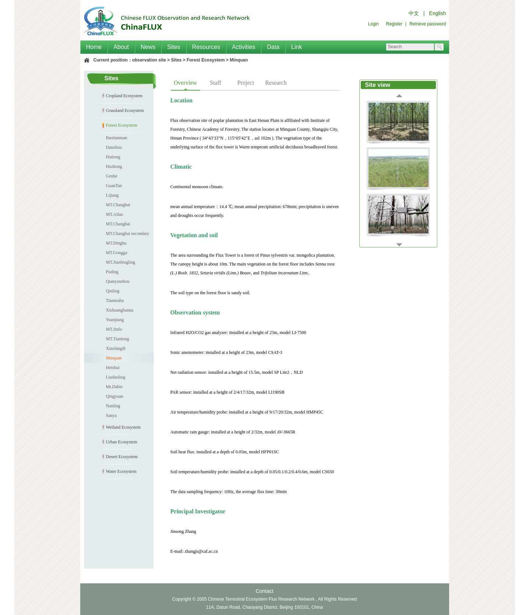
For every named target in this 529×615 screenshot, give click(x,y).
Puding (112, 271)
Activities (243, 47)
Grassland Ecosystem (125, 110)
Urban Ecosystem (121, 441)
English (437, 13)
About (121, 47)
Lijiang (112, 195)
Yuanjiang (115, 319)
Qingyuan (114, 396)
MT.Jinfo (114, 329)
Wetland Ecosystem (123, 427)
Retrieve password (427, 24)
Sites (173, 47)
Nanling (113, 405)
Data (273, 47)
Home (94, 47)
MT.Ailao (114, 214)
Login (373, 24)
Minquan (239, 60)
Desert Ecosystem (122, 456)
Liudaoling (116, 377)
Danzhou (114, 147)
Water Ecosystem (121, 471)
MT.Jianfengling (120, 262)
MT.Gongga (116, 252)
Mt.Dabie (114, 386)
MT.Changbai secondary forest (116, 234)
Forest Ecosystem (206, 60)
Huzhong (114, 166)
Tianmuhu (115, 300)
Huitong (113, 156)
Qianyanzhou (118, 281)
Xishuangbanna (120, 310)
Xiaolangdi (116, 348)
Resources (206, 47)
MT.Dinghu (116, 243)
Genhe (111, 176)
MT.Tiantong (117, 338)
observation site (149, 60)
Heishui (113, 367)
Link (296, 47)
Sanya (111, 415)
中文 (414, 13)
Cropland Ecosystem (124, 95)
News (148, 47)
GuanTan (114, 185)
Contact (264, 591)
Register (394, 24)
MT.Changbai (118, 204)
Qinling (113, 291)
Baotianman (116, 137)
